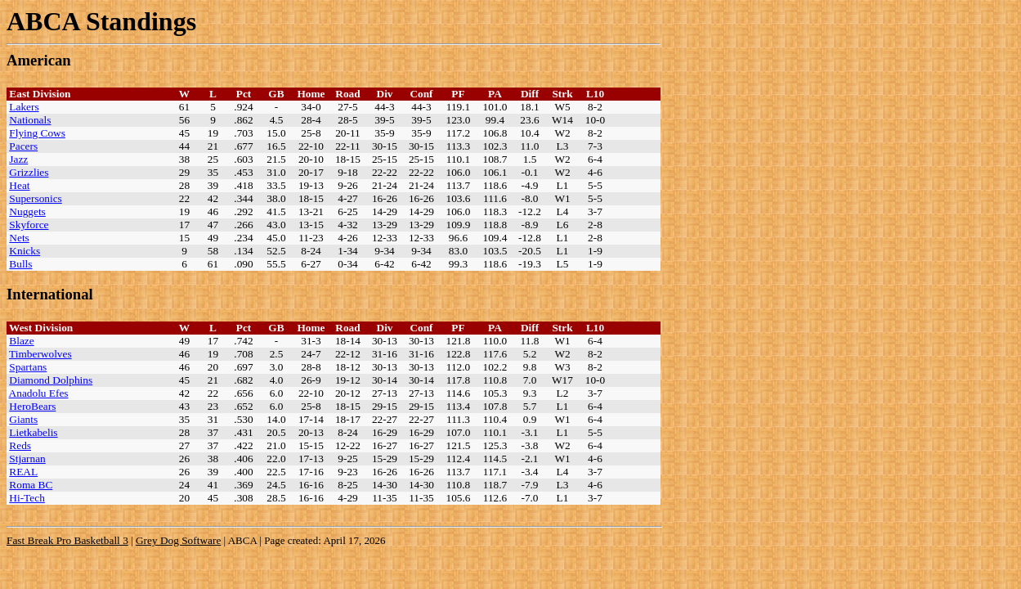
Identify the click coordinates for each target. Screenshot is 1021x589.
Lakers (23, 107)
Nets (19, 238)
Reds (20, 445)
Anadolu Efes (39, 393)
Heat (19, 185)
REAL (23, 471)
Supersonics (35, 198)
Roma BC (30, 485)
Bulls (20, 264)
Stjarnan (27, 458)
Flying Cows (37, 133)
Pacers (23, 146)
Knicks (24, 251)
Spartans (28, 367)
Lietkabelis (33, 432)
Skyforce (28, 224)
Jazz (18, 159)
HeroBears (32, 406)
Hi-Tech (26, 498)
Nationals (30, 120)
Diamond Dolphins (50, 380)
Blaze (21, 341)
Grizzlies (28, 172)
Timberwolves (40, 354)
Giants (23, 419)
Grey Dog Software (178, 540)
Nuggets (27, 211)
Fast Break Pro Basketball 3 (67, 540)
